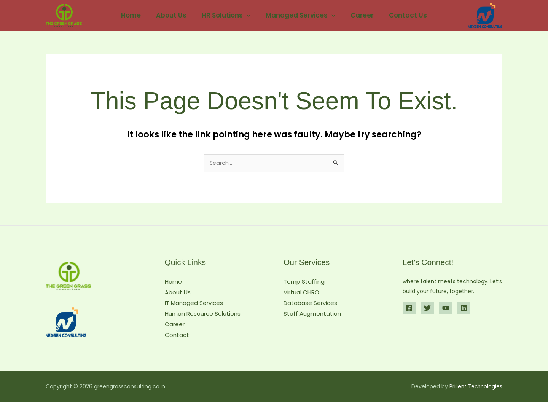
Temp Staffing (304, 282)
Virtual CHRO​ (301, 293)
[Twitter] (427, 308)
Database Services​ (310, 303)
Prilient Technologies (475, 387)
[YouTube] (445, 308)
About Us (174, 15)
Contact (177, 335)
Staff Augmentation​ (312, 314)
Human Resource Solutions (203, 314)
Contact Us (402, 15)
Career (358, 15)
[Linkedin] (463, 308)
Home (137, 15)
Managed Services (299, 15)
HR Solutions (227, 15)
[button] (248, 15)
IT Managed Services (194, 303)
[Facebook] (409, 308)
